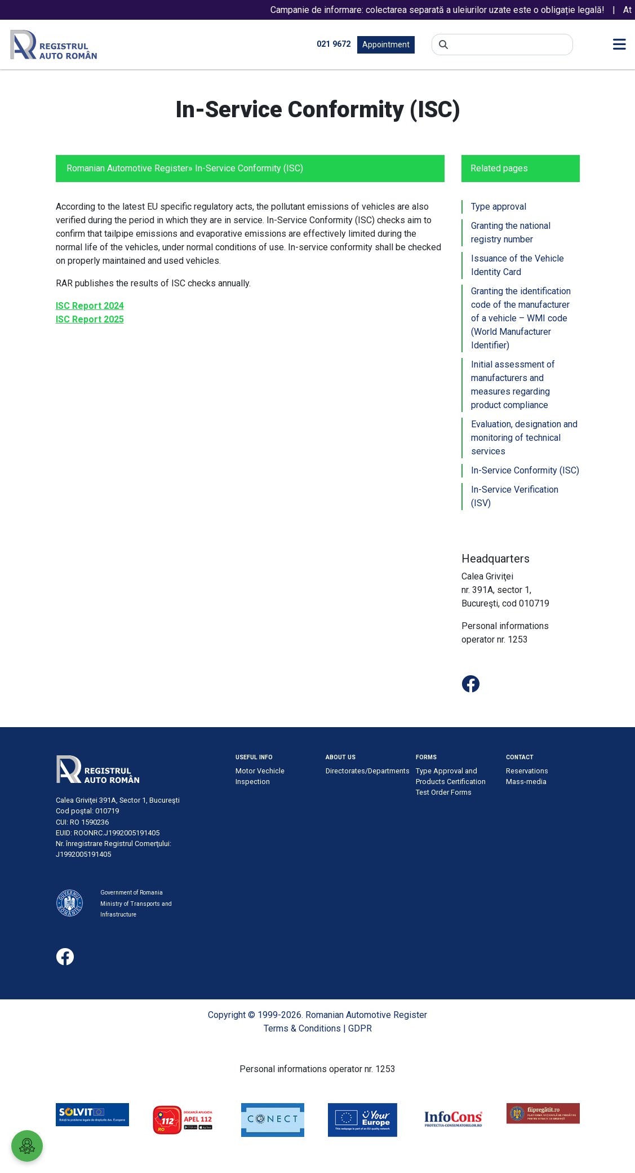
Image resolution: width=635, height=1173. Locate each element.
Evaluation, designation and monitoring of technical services (524, 438)
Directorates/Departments (368, 771)
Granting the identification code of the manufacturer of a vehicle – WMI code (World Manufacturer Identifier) (521, 318)
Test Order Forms (444, 792)
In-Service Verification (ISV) (514, 496)
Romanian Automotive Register (127, 168)
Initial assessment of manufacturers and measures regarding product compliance (513, 384)
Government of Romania (131, 892)
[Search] (510, 44)
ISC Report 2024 (90, 305)
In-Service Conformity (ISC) (525, 470)
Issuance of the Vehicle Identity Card (517, 265)
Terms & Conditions (302, 1028)
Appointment (386, 44)
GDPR (360, 1028)
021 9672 (333, 44)
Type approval (498, 206)
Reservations (527, 771)
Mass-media (526, 781)
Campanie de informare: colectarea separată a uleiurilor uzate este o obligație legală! (446, 10)
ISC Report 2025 (90, 319)
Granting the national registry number (510, 232)
